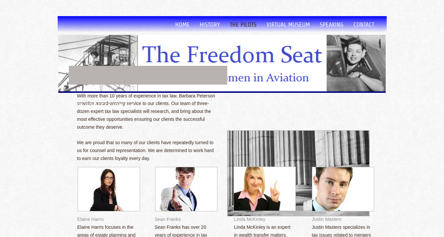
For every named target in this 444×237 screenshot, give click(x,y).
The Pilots (243, 24)
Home (182, 24)
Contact (363, 24)
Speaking (332, 24)
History (210, 24)
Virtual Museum (288, 24)
